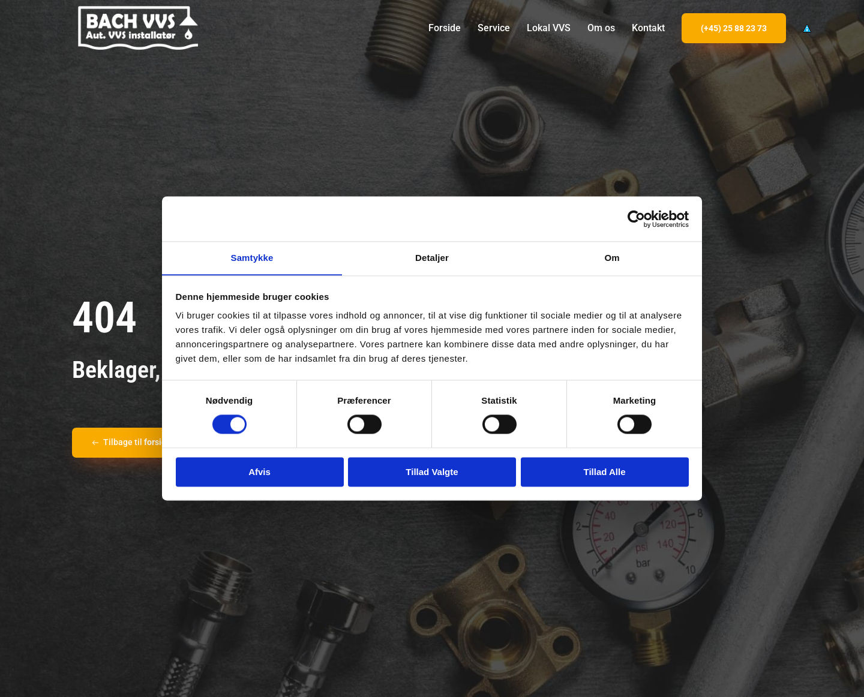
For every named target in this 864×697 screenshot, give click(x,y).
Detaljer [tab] (432, 258)
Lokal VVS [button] (549, 28)
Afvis (259, 472)
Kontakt (648, 28)
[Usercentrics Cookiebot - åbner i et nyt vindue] (636, 218)
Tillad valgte (432, 472)
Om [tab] (611, 258)
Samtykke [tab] (252, 258)
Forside (444, 28)
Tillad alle (604, 472)
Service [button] (494, 28)
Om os (601, 28)
